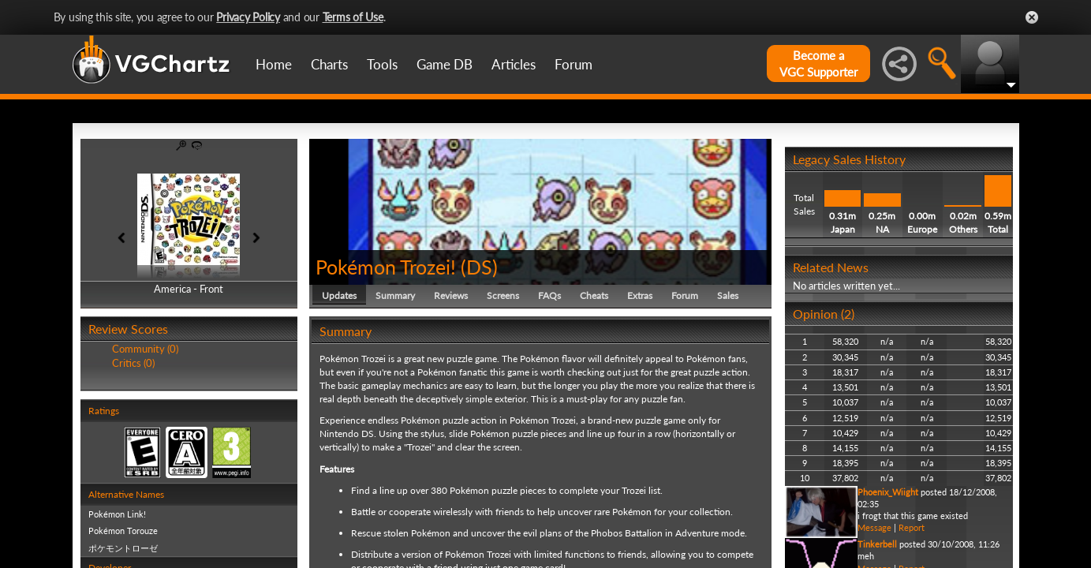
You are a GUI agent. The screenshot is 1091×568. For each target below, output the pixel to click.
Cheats (594, 295)
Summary (395, 295)
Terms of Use (353, 17)
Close (1032, 17)
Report (912, 527)
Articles (513, 64)
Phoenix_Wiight (887, 492)
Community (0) (145, 348)
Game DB (445, 64)
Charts (329, 64)
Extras (639, 295)
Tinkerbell (877, 544)
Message (874, 527)
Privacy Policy (248, 17)
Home (274, 64)
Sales (727, 295)
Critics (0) (133, 363)
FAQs (549, 295)
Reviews (451, 295)
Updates (339, 295)
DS (479, 266)
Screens (503, 295)
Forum (573, 64)
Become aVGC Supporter (818, 63)
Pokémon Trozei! (386, 266)
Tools (382, 64)
